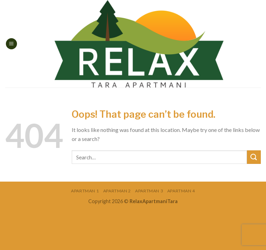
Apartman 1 (85, 190)
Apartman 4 (181, 190)
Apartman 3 (149, 190)
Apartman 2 (117, 190)
